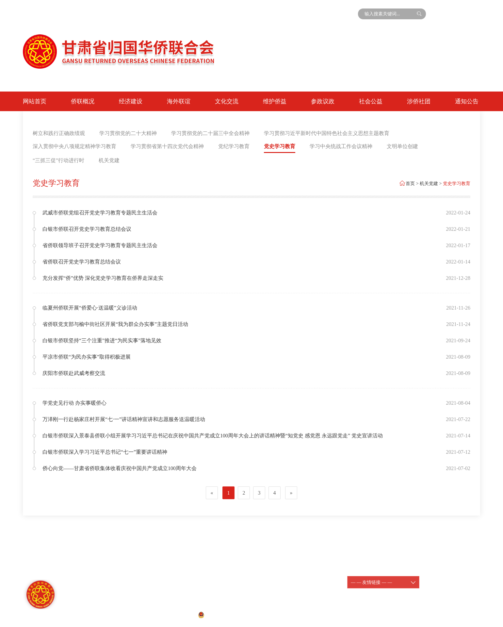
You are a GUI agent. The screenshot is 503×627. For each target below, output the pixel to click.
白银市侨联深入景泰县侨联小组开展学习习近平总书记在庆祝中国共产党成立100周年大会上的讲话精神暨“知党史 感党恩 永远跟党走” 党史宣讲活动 (212, 435)
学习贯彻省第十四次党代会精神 (167, 146)
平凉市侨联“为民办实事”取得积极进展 (86, 357)
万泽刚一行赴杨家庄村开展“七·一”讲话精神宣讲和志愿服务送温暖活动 (123, 419)
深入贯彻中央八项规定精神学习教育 (74, 146)
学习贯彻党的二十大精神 (128, 133)
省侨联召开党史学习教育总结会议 (81, 261)
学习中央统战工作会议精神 (341, 146)
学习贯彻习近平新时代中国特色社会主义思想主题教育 (326, 133)
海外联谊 (178, 101)
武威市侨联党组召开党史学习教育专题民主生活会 (99, 212)
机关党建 (109, 160)
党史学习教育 (279, 146)
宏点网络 (299, 614)
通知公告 (467, 101)
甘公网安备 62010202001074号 (233, 614)
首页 (410, 183)
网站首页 (34, 101)
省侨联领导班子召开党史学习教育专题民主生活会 (99, 245)
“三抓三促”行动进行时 (58, 160)
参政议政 (322, 101)
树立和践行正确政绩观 (59, 133)
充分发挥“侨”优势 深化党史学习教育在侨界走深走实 (102, 278)
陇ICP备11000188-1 (291, 578)
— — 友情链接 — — (383, 582)
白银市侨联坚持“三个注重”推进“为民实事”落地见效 (101, 340)
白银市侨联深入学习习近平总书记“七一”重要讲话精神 (104, 452)
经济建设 (130, 101)
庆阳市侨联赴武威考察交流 (73, 373)
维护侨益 (274, 101)
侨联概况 (82, 101)
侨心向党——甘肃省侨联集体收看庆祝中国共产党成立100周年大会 (119, 468)
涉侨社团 (418, 101)
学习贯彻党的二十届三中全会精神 (210, 133)
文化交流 (226, 101)
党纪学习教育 (234, 146)
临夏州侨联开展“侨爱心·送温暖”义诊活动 (89, 308)
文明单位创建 (402, 146)
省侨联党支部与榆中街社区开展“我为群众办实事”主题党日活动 (115, 324)
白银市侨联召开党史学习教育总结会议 (86, 229)
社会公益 (370, 101)
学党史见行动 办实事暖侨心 (74, 403)
